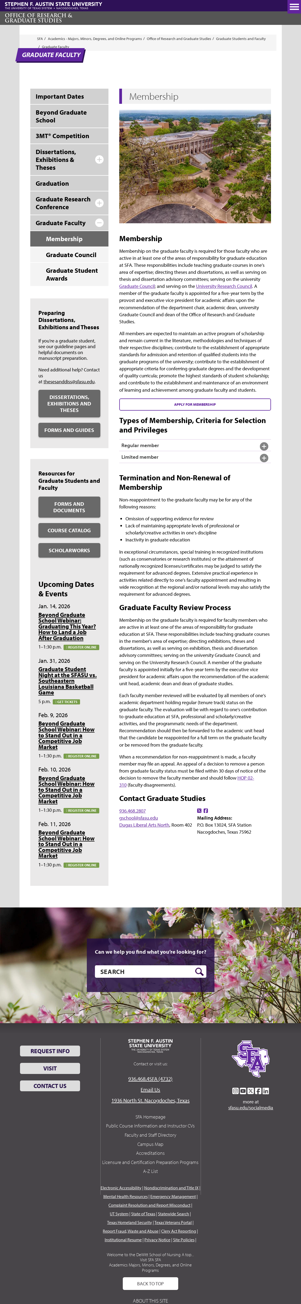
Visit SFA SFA (150, 1259)
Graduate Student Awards (72, 274)
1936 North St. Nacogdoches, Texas (150, 1100)
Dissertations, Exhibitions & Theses (56, 159)
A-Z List (150, 1171)
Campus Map (150, 1144)
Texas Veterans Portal (173, 1222)
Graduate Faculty (55, 46)
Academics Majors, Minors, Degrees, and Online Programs (150, 1267)
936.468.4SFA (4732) (150, 1078)
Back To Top (150, 1283)
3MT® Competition (62, 136)
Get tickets (66, 702)
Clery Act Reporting (178, 1231)
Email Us (150, 1089)
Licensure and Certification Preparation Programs (150, 1162)
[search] (150, 971)
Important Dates (60, 96)
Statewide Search (173, 1213)
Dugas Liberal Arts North (144, 825)
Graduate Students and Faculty (241, 38)
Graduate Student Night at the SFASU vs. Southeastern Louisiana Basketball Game (67, 680)
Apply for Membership (195, 404)
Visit (50, 1068)
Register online (81, 647)
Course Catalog (69, 530)
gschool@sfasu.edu (138, 818)
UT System (119, 1213)
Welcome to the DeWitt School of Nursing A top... (150, 1254)
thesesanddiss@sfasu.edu (69, 381)
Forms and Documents (69, 507)
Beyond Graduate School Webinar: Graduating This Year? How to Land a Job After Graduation (67, 626)
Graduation (52, 183)
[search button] (199, 971)
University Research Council (224, 286)
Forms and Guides (69, 430)
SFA (40, 38)
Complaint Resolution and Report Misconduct (149, 1205)
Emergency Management (173, 1196)
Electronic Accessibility (121, 1187)
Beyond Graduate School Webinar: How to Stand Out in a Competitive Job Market (66, 735)
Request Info (50, 1051)
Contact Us (50, 1086)
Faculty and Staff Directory (150, 1135)
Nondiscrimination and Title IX (171, 1187)
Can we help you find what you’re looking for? (150, 952)
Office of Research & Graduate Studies (38, 18)
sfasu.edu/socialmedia (250, 1108)
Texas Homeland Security (129, 1222)
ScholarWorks (69, 550)
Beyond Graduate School (61, 116)
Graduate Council (137, 286)
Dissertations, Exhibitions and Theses (69, 403)
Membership (64, 239)
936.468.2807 (132, 811)
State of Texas (143, 1213)
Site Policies (183, 1239)
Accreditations (150, 1153)
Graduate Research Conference (63, 203)
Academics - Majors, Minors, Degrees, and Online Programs (95, 38)
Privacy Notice (157, 1239)
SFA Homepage (150, 1117)
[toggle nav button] (294, 7)
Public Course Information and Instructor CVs (150, 1126)
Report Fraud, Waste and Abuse (130, 1231)
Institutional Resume (123, 1239)
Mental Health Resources (125, 1196)
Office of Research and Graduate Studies (179, 38)
